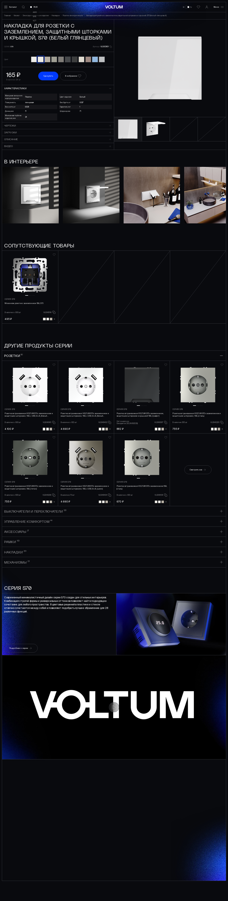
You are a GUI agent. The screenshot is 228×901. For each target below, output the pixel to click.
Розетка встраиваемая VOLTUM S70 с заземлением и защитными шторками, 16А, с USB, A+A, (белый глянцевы (29, 415)
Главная (8, 15)
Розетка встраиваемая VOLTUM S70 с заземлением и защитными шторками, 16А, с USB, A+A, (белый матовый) (85, 415)
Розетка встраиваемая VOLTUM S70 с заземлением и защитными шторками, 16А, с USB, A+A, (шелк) (85, 487)
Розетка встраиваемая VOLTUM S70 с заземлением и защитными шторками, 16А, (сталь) (196, 414)
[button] (213, 68)
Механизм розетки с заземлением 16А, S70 (24, 303)
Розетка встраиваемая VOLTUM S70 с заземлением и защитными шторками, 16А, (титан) (29, 487)
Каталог (17, 15)
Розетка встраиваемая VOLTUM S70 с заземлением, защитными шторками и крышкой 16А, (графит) (140, 414)
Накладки (56, 15)
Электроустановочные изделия (36, 15)
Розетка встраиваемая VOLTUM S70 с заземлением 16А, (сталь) (142, 487)
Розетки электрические (74, 15)
